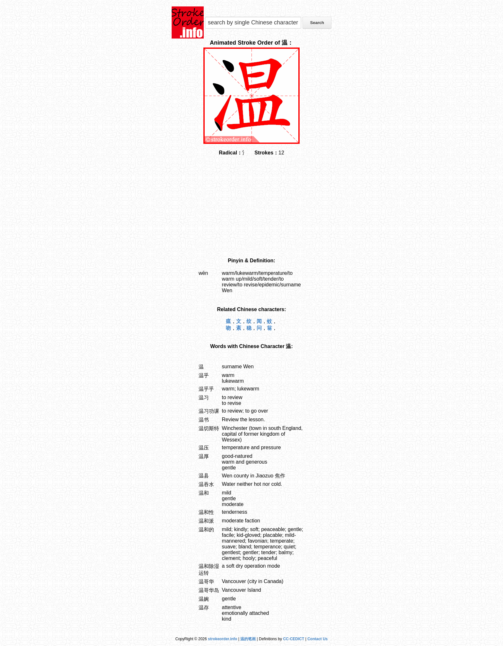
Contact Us (317, 639)
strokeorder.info (222, 639)
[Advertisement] (251, 207)
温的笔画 (248, 639)
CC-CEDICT (293, 639)
